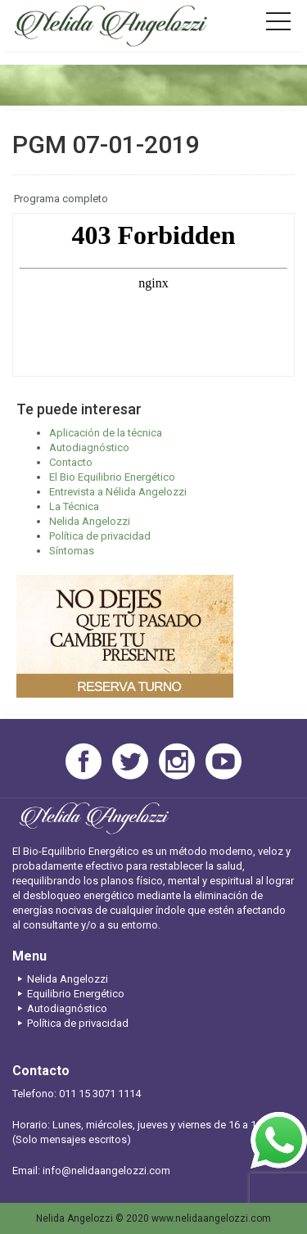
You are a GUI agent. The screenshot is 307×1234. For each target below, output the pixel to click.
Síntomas (71, 551)
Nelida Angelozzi (89, 521)
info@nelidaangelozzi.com (106, 1170)
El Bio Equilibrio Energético (112, 477)
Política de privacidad (100, 536)
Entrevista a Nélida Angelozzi (118, 492)
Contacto (71, 462)
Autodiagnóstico (89, 447)
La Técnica (74, 506)
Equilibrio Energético (68, 994)
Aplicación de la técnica (105, 433)
